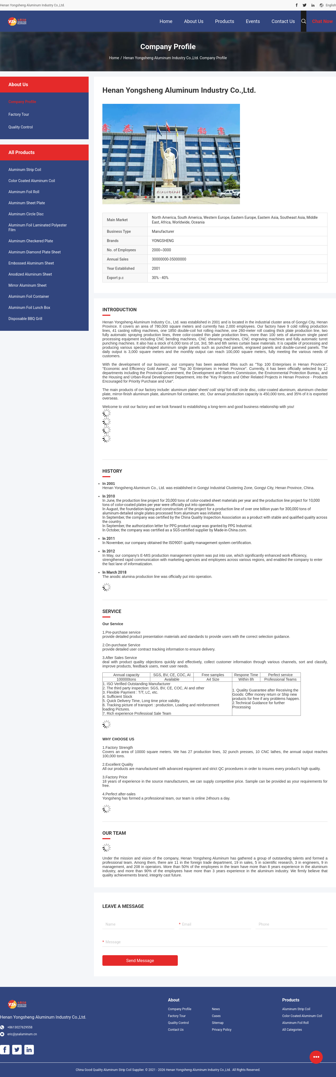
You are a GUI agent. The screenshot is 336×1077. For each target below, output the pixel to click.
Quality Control (20, 127)
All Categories (292, 1030)
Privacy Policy (221, 1030)
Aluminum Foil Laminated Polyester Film (37, 227)
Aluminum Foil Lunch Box (29, 307)
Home (114, 58)
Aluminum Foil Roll (23, 192)
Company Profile (179, 1009)
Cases (216, 1016)
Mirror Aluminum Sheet (27, 285)
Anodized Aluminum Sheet (30, 274)
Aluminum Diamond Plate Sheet (34, 252)
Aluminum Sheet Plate (26, 203)
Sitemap (218, 1023)
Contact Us (176, 1030)
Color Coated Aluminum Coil (31, 181)
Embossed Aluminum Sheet (31, 263)
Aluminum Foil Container (28, 296)
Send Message (140, 960)
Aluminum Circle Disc (26, 214)
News (216, 1009)
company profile (22, 102)
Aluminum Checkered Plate (30, 241)
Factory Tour (18, 114)
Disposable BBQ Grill (25, 319)
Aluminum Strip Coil (24, 170)
